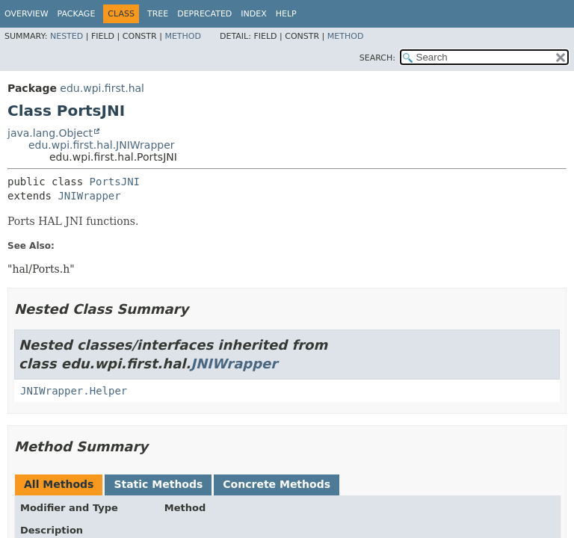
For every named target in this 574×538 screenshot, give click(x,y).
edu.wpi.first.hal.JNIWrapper (101, 145)
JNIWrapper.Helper (73, 391)
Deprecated (204, 14)
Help (286, 14)
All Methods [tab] (58, 484)
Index (253, 14)
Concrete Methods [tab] (276, 484)
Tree (157, 14)
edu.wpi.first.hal (102, 88)
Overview (26, 14)
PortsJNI (115, 182)
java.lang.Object (50, 133)
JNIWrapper (89, 196)
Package (77, 14)
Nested (66, 36)
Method (182, 36)
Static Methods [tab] (158, 484)
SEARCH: (377, 58)
